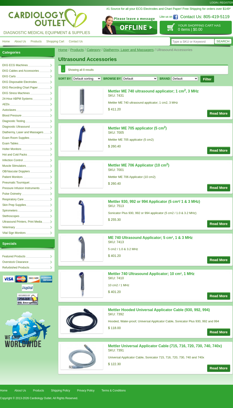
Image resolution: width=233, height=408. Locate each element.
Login (214, 2)
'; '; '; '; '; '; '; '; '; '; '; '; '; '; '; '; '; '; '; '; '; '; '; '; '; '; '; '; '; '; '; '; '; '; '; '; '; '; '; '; (184, 78)
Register (226, 2)
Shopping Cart (55, 41)
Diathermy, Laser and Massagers (128, 50)
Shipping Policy (60, 390)
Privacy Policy (86, 390)
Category (94, 50)
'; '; (139, 78)
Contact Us (75, 41)
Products (36, 41)
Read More (219, 113)
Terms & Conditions (113, 390)
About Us (20, 41)
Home (6, 41)
